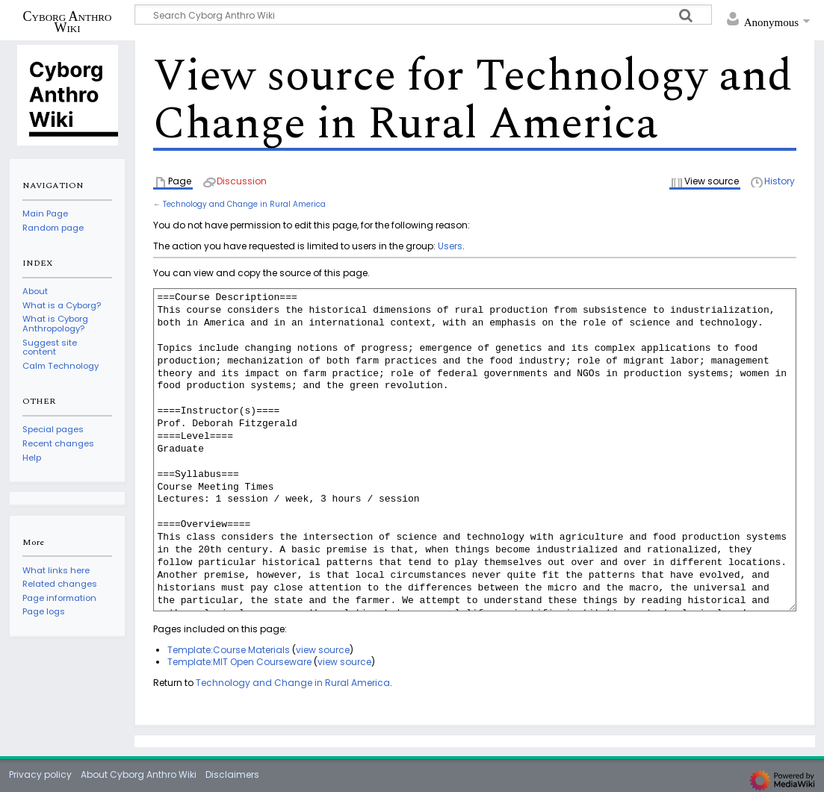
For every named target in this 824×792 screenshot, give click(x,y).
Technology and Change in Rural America (244, 204)
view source (323, 649)
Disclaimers (232, 774)
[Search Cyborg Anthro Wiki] (423, 14)
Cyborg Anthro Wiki (67, 21)
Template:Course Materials (228, 649)
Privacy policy (40, 774)
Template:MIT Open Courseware (239, 661)
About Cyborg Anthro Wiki (138, 774)
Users (450, 246)
